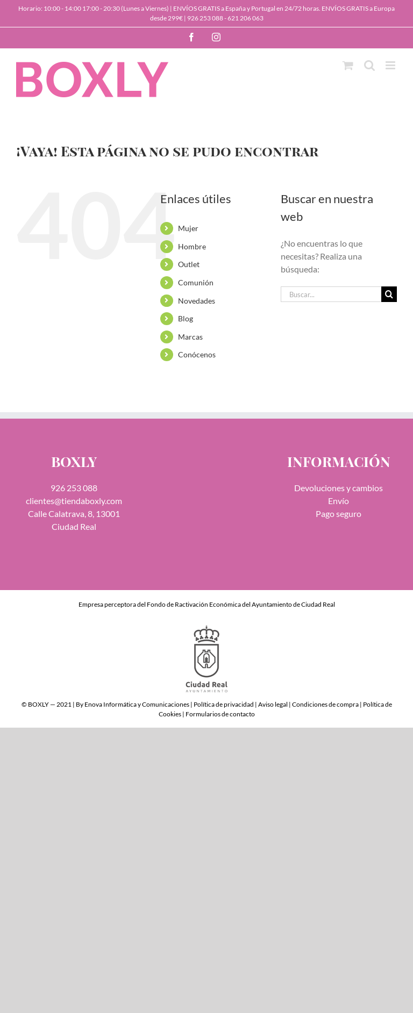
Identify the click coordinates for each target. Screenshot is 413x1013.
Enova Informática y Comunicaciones (136, 704)
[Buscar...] (331, 294)
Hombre (192, 246)
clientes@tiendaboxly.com (74, 500)
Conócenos (197, 354)
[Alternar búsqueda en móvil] (369, 65)
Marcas (190, 336)
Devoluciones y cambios (338, 488)
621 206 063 (245, 18)
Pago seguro (338, 513)
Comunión (195, 282)
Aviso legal (273, 704)
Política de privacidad (224, 704)
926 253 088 (205, 18)
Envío (338, 500)
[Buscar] (389, 294)
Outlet (189, 264)
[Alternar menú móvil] (391, 65)
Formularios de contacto (220, 714)
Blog (185, 318)
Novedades (196, 300)
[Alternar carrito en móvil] (348, 65)
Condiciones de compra (325, 704)
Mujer (188, 228)
